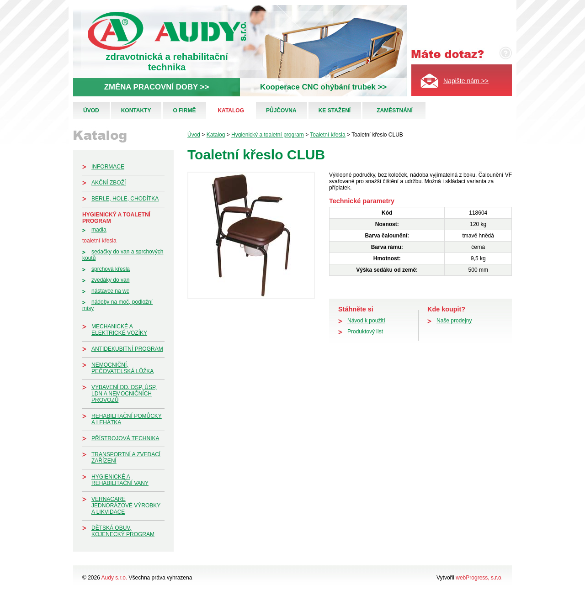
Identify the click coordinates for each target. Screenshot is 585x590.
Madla (98, 230)
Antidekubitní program (127, 349)
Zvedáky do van (110, 280)
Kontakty (136, 110)
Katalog (231, 110)
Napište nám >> (466, 80)
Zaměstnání (395, 110)
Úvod (91, 110)
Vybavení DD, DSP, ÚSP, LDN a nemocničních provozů (124, 393)
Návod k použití (366, 320)
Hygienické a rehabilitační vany (120, 480)
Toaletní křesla (99, 240)
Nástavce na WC (110, 291)
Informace (107, 166)
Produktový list (365, 331)
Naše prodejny (454, 320)
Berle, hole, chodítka (125, 198)
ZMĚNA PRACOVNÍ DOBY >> (156, 87)
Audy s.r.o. (114, 577)
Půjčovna (281, 110)
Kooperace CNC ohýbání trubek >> (323, 87)
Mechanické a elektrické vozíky (119, 329)
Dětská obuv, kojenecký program (122, 531)
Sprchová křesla (110, 269)
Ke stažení (335, 110)
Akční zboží (108, 182)
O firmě (184, 110)
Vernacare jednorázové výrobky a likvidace (125, 505)
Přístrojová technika (125, 438)
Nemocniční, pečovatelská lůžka (122, 368)
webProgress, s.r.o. (479, 577)
